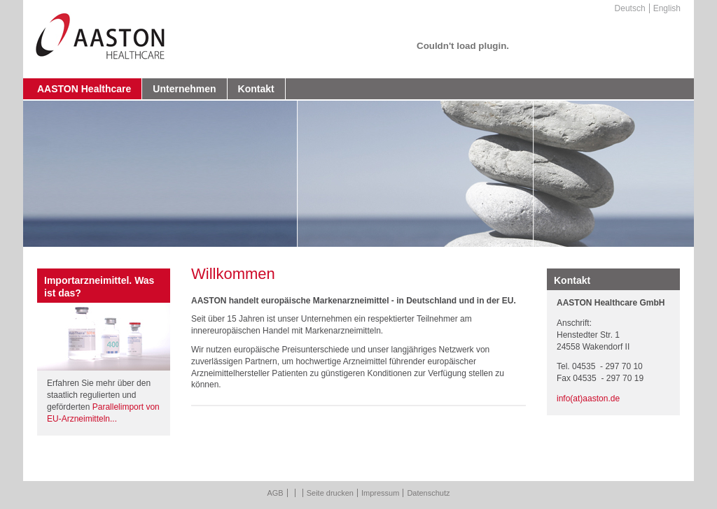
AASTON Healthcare (84, 88)
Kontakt (256, 88)
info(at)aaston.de (588, 398)
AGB (275, 493)
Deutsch (630, 8)
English (667, 8)
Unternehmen (184, 88)
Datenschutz (428, 493)
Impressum (380, 493)
